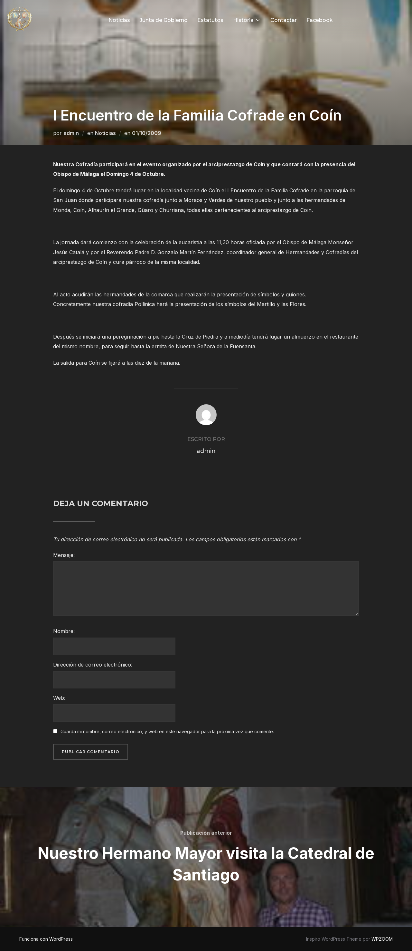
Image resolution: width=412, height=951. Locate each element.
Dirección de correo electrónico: (92, 664)
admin (71, 133)
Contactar (283, 20)
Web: (59, 698)
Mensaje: (64, 555)
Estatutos (210, 20)
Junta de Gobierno (164, 20)
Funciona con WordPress (46, 939)
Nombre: (64, 631)
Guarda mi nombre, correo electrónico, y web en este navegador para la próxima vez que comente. (167, 731)
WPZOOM (382, 939)
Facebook (319, 20)
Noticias (119, 20)
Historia (247, 20)
